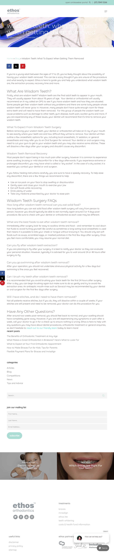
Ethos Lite (63, 516)
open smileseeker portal (78, 2)
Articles (10, 368)
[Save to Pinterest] (23, 66)
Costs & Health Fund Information (74, 524)
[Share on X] (16, 66)
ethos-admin (15, 37)
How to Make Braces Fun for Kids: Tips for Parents (32, 347)
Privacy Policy (16, 546)
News (9, 379)
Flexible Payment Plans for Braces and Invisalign (31, 351)
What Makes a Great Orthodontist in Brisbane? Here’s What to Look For (43, 340)
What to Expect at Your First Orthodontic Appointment (34, 343)
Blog (51, 37)
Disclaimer (14, 542)
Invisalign (63, 512)
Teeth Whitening (66, 520)
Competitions (13, 375)
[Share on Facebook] (9, 66)
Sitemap (13, 549)
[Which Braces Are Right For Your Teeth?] (85, 466)
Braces (62, 509)
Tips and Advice (61, 37)
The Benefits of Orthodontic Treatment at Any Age (32, 336)
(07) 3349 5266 (100, 2)
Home (10, 58)
